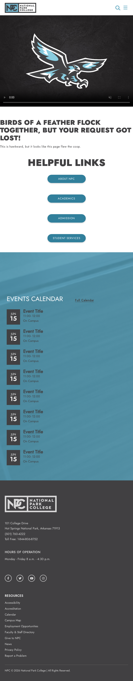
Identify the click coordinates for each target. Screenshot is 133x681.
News (8, 644)
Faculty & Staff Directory (19, 632)
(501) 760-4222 (15, 534)
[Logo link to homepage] (20, 12)
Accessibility (12, 603)
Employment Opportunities (21, 626)
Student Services (66, 238)
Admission (66, 218)
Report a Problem (16, 656)
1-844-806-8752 (27, 539)
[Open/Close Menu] (125, 7)
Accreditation (13, 609)
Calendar (10, 614)
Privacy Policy (13, 650)
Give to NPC (13, 638)
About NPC (66, 179)
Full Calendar (84, 300)
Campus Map (13, 620)
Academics (66, 198)
